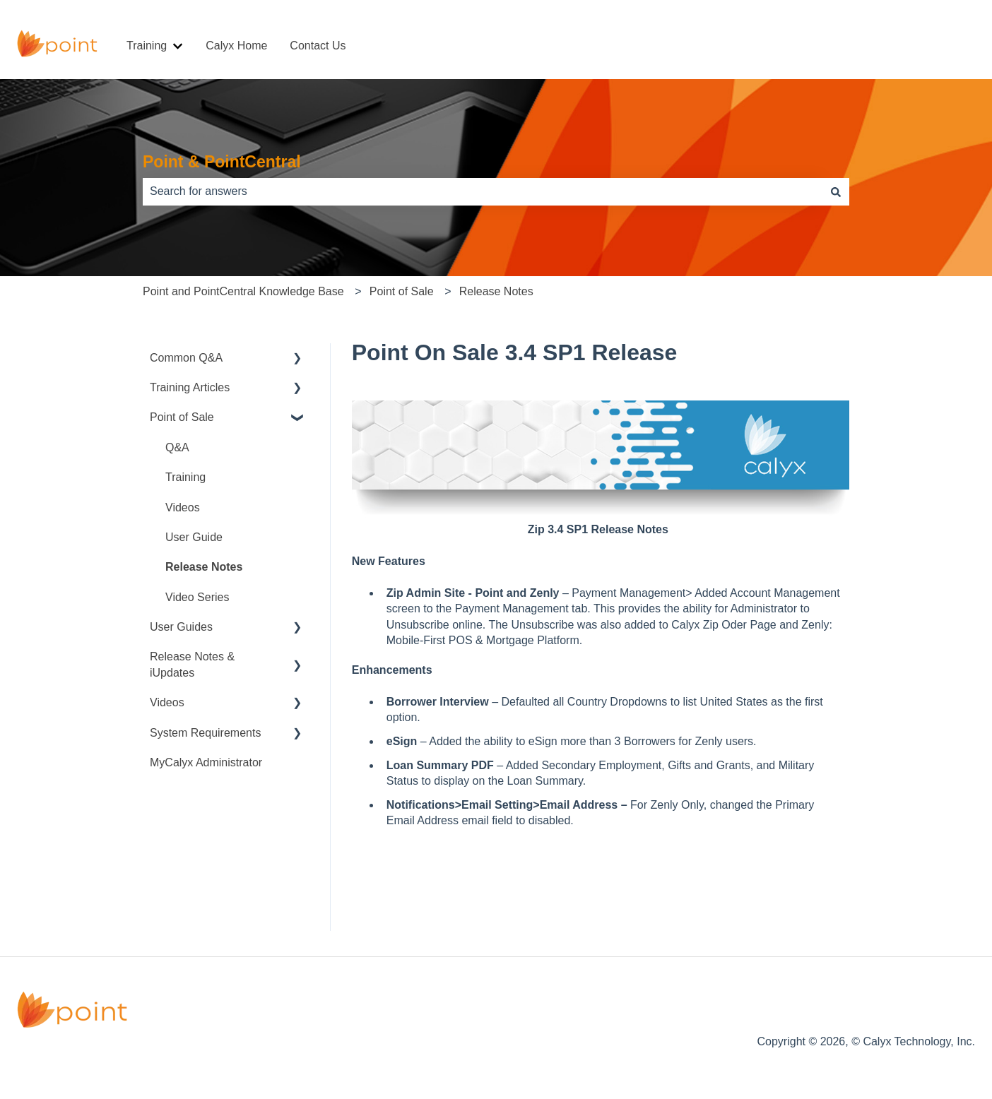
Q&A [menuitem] (177, 447)
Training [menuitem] (185, 477)
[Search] (835, 191)
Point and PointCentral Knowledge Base (243, 291)
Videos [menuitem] (182, 507)
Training (146, 46)
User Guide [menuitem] (194, 537)
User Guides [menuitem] (181, 627)
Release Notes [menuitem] (203, 567)
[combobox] (482, 191)
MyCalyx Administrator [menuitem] (206, 762)
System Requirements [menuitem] (205, 733)
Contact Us (318, 46)
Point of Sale (402, 291)
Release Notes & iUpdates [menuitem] (192, 664)
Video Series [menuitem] (197, 597)
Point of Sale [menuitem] (182, 417)
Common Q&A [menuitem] (186, 358)
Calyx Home (236, 46)
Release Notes (496, 291)
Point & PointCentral (222, 162)
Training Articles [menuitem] (190, 387)
